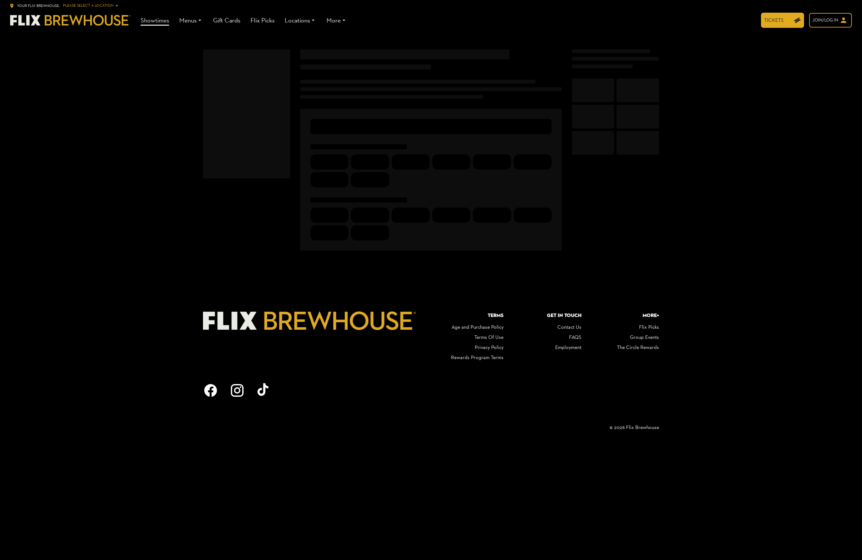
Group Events (644, 337)
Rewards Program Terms (477, 357)
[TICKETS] (782, 20)
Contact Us (569, 327)
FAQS (575, 337)
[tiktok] (263, 390)
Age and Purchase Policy (478, 327)
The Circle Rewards (638, 347)
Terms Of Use (489, 337)
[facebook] (210, 390)
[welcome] (830, 20)
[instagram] (237, 390)
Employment (568, 347)
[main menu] (244, 20)
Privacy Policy (489, 347)
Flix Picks (649, 327)
